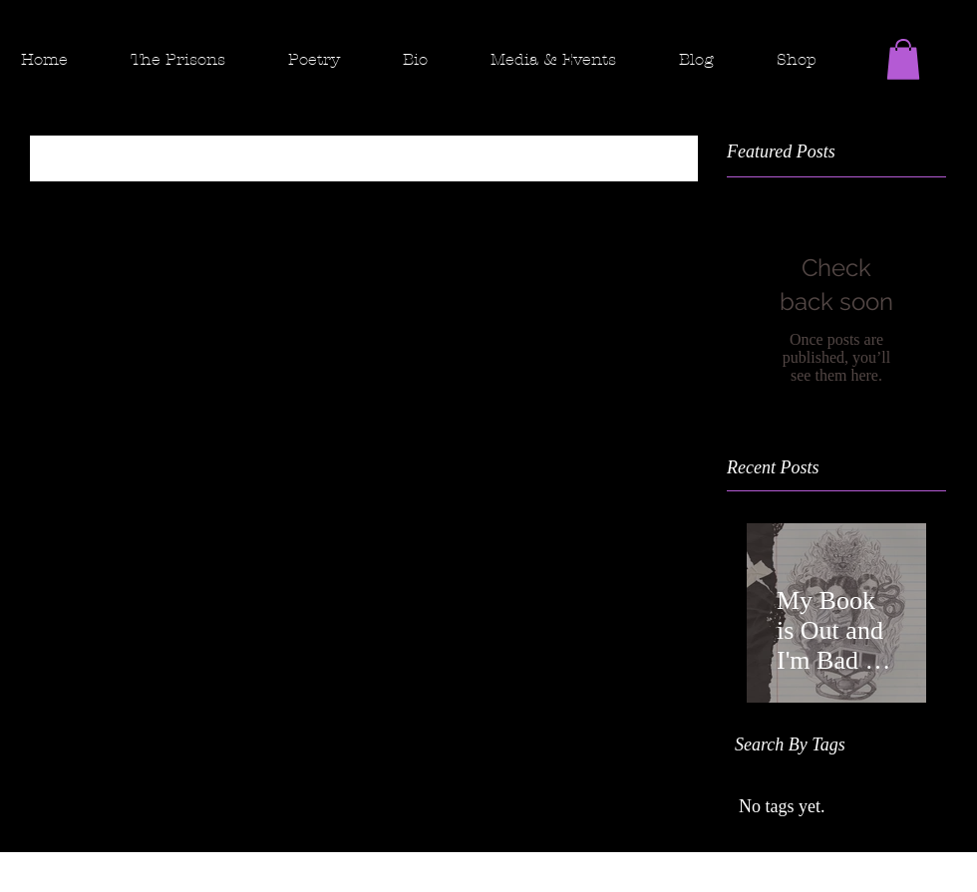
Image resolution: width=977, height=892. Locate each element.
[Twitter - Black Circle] (961, 90)
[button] (193, 59)
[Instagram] (923, 90)
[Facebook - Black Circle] (885, 90)
